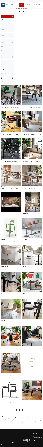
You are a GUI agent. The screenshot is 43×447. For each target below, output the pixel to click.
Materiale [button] (2, 39)
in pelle (2, 46)
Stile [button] (1, 53)
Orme (2, 30)
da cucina (2, 35)
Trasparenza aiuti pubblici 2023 (26, 440)
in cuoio (2, 41)
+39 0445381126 (35, 435)
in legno (2, 43)
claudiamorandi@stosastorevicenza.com (37, 437)
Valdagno (2, 81)
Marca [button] (2, 24)
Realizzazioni (16, 4)
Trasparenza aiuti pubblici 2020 (26, 439)
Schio (1, 77)
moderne (2, 57)
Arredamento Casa (20, 8)
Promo (36, 4)
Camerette (13, 434)
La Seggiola (2, 29)
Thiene (2, 78)
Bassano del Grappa (3, 73)
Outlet (13, 4)
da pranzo (2, 36)
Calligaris (2, 25)
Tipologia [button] (2, 60)
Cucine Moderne (4, 433)
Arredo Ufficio (14, 440)
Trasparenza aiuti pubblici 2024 (26, 441)
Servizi (30, 4)
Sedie (23, 8)
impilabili (2, 63)
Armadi (13, 433)
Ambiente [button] (2, 33)
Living (2, 435)
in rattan (2, 49)
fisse (1, 62)
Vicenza (2, 82)
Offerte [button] (2, 19)
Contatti (39, 4)
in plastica (2, 47)
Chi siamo (23, 433)
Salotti (2, 440)
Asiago (2, 72)
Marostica (2, 74)
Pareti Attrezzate (4, 439)
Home (16, 8)
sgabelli (2, 66)
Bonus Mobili (33, 4)
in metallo (2, 45)
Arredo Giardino (14, 443)
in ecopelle (2, 42)
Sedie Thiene (25, 8)
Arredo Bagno (3, 441)
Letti (12, 432)
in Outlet (2, 20)
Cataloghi (10, 4)
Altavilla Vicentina (3, 70)
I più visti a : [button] (3, 69)
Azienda (28, 4)
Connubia (2, 26)
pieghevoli (2, 64)
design (2, 56)
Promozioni (23, 436)
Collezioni (7, 4)
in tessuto (2, 50)
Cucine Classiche (4, 434)
